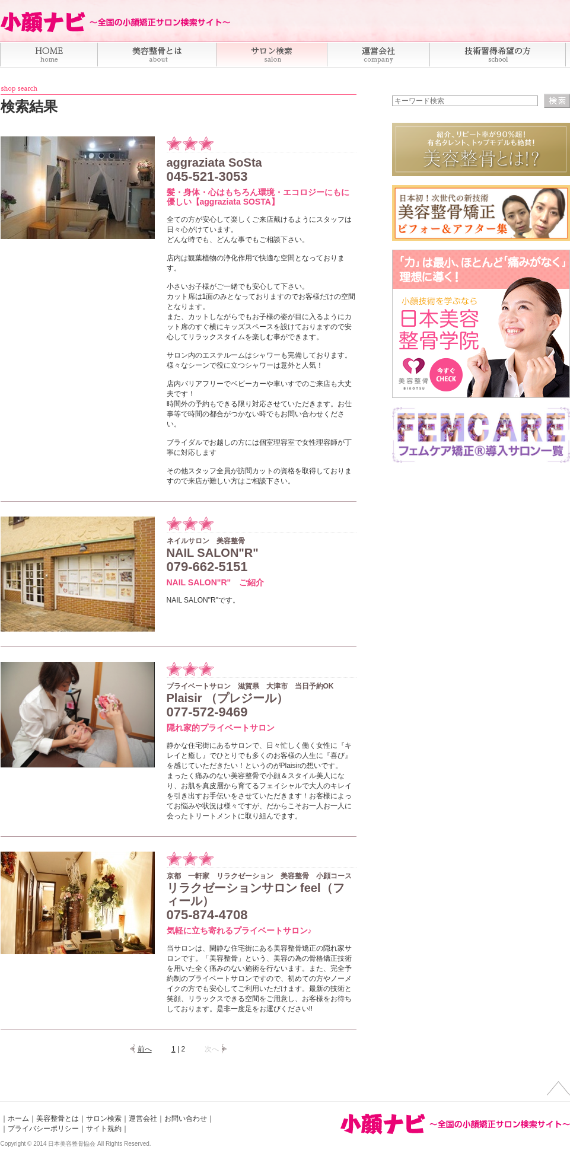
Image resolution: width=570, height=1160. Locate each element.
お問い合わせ (185, 1118)
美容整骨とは (57, 1118)
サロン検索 (104, 1118)
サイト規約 (104, 1128)
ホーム (18, 1118)
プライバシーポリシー (43, 1128)
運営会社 (143, 1118)
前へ (145, 1049)
